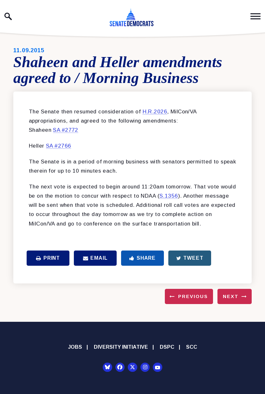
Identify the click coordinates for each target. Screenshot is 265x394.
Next (231, 296)
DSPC (167, 347)
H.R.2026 (155, 112)
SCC (191, 347)
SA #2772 (65, 130)
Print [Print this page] (48, 258)
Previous (193, 296)
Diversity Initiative (121, 347)
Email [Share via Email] (95, 258)
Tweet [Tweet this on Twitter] (190, 258)
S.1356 (168, 196)
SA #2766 (58, 146)
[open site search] (8, 16)
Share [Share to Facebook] (142, 258)
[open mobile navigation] (255, 16)
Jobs (75, 347)
